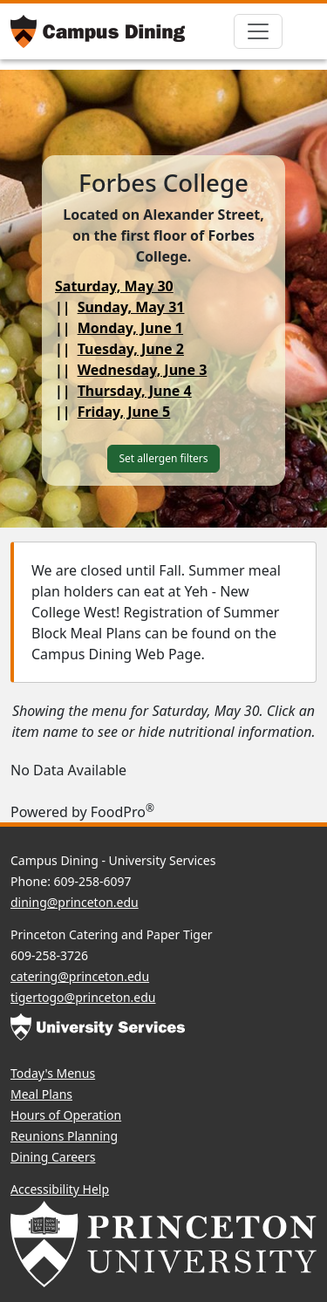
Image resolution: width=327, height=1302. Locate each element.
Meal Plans (41, 1094)
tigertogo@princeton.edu (83, 997)
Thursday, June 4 (135, 390)
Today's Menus (52, 1073)
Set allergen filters (163, 458)
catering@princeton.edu (79, 976)
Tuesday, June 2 (131, 348)
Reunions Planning (64, 1136)
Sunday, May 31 (131, 307)
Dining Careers (52, 1157)
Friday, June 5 (124, 411)
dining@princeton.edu (74, 902)
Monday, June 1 (130, 327)
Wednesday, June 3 (143, 369)
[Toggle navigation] (258, 31)
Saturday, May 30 (114, 286)
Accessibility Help (59, 1189)
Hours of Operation (65, 1115)
